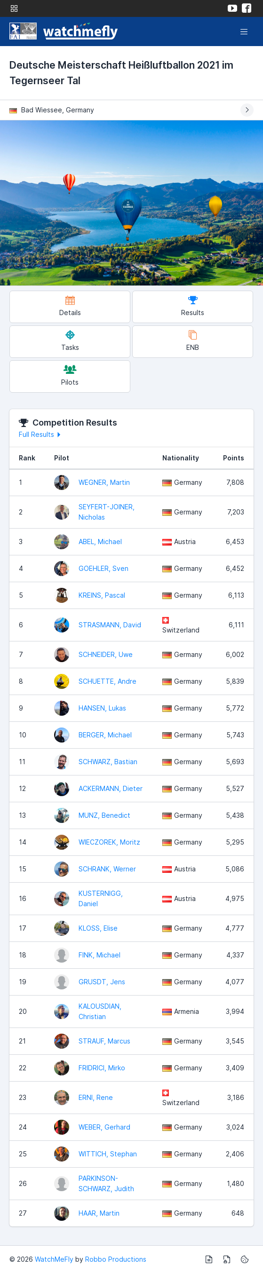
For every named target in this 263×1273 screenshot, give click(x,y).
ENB (192, 340)
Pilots (70, 375)
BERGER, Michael (105, 735)
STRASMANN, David (110, 625)
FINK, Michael (99, 955)
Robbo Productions (115, 1259)
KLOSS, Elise (98, 928)
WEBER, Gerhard (104, 1127)
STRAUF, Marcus (104, 1041)
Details (70, 305)
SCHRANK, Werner (107, 869)
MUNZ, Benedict (104, 815)
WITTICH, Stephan (108, 1154)
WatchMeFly (54, 1259)
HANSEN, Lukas (102, 708)
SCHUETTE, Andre (107, 681)
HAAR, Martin (99, 1213)
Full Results (41, 434)
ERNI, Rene (96, 1097)
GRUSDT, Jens (102, 982)
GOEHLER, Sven (103, 568)
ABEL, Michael (100, 542)
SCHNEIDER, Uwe (106, 654)
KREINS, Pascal (102, 595)
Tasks (70, 340)
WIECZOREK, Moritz (109, 842)
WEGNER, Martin (104, 482)
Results (192, 305)
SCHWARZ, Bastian (108, 762)
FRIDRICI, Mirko (102, 1068)
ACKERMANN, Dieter (111, 788)
